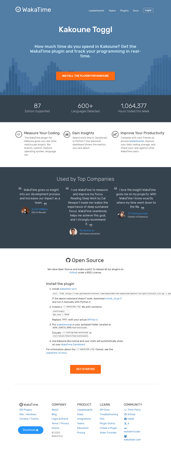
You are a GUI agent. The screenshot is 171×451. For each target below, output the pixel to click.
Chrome (24, 418)
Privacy (65, 423)
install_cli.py (113, 298)
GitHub (73, 272)
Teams (112, 10)
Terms (55, 423)
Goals (80, 414)
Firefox (35, 418)
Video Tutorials (108, 432)
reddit (129, 418)
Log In (148, 10)
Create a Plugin (108, 428)
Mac (22, 414)
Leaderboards (96, 10)
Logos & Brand (60, 418)
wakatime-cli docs (56, 352)
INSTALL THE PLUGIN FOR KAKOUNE (85, 75)
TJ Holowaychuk (138, 213)
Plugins (124, 10)
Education (83, 428)
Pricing (81, 432)
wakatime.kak (64, 324)
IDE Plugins (26, 409)
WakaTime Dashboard (73, 344)
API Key (92, 319)
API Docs (105, 409)
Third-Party (132, 409)
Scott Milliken (40, 209)
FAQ (102, 418)
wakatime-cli (68, 288)
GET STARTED (85, 369)
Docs (136, 10)
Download (30, 430)
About (55, 409)
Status (55, 428)
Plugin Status (107, 423)
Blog (54, 414)
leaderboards (136, 141)
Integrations (84, 418)
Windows (31, 414)
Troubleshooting (109, 414)
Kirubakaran (87, 230)
